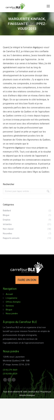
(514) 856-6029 (10, 373)
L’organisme (11, 298)
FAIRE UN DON (27, 280)
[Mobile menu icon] (48, 6)
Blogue (9, 309)
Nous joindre (12, 313)
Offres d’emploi (13, 302)
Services (10, 305)
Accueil (9, 294)
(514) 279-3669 (10, 370)
